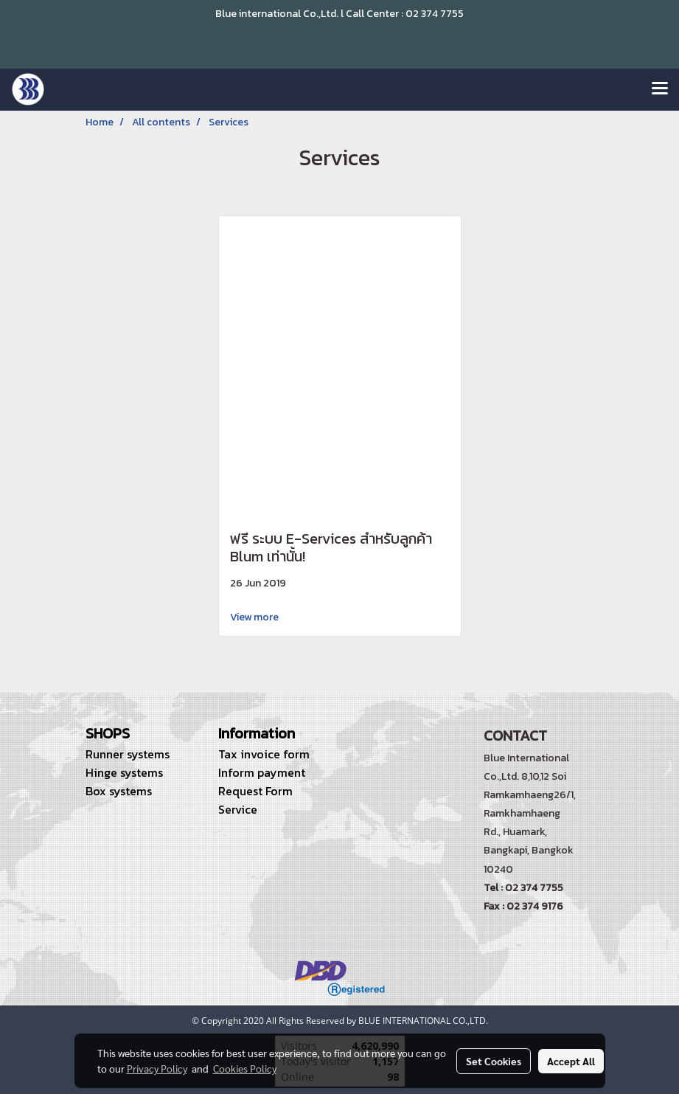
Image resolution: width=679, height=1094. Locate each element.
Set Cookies (493, 1060)
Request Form (255, 791)
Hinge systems (124, 772)
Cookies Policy (244, 1068)
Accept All (571, 1060)
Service (237, 809)
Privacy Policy (157, 1068)
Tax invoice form (264, 754)
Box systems (119, 791)
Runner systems (128, 754)
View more (255, 617)
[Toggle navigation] (660, 89)
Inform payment (261, 772)
